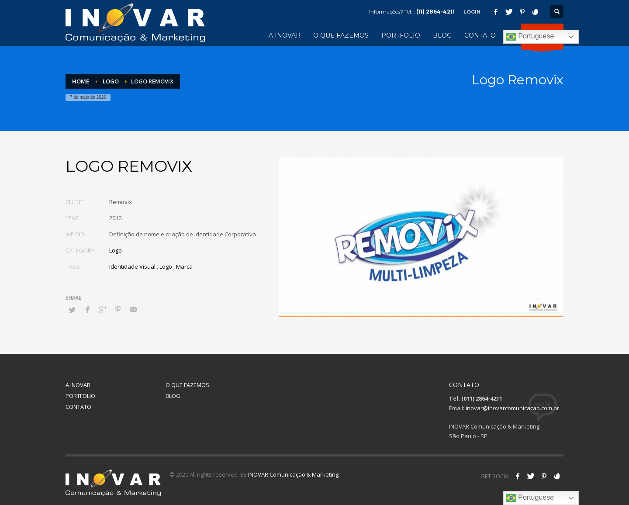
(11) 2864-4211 (435, 11)
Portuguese (530, 36)
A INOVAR (78, 385)
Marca (184, 266)
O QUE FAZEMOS (187, 385)
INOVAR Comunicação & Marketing (293, 474)
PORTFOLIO (80, 396)
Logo (115, 250)
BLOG (173, 396)
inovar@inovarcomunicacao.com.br (512, 408)
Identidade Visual (132, 266)
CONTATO (78, 407)
